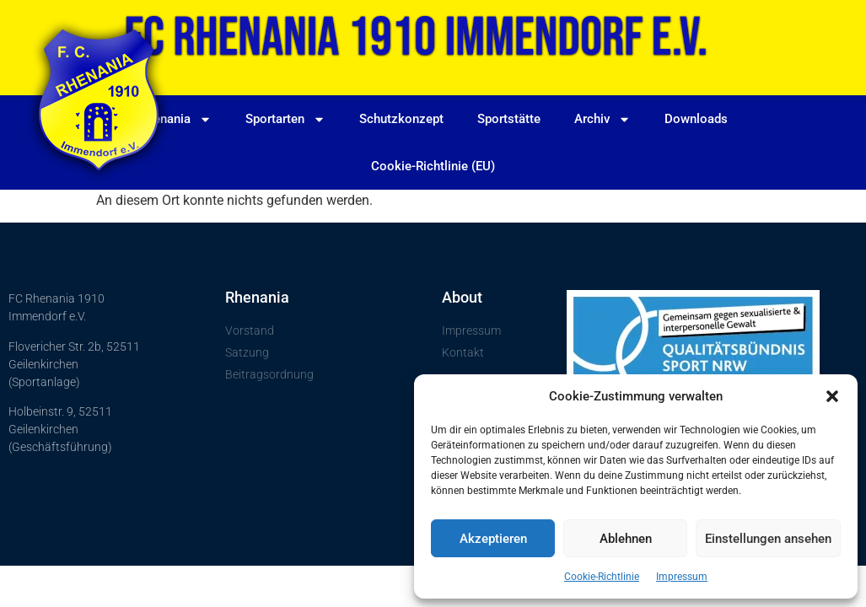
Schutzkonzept (401, 118)
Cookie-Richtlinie (601, 577)
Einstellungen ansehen (768, 538)
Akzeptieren (493, 538)
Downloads (695, 118)
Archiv (601, 118)
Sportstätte (508, 118)
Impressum (681, 577)
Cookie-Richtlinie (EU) (433, 166)
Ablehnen (626, 538)
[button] (832, 396)
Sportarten (285, 118)
